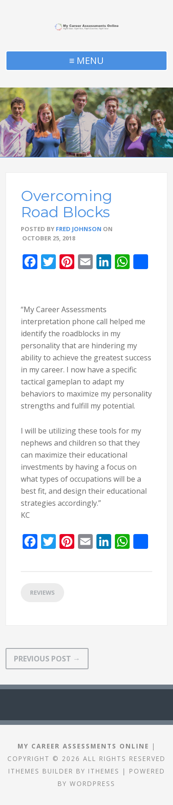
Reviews (42, 592)
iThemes (103, 771)
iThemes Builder (40, 771)
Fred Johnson (78, 229)
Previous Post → (47, 659)
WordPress (92, 783)
